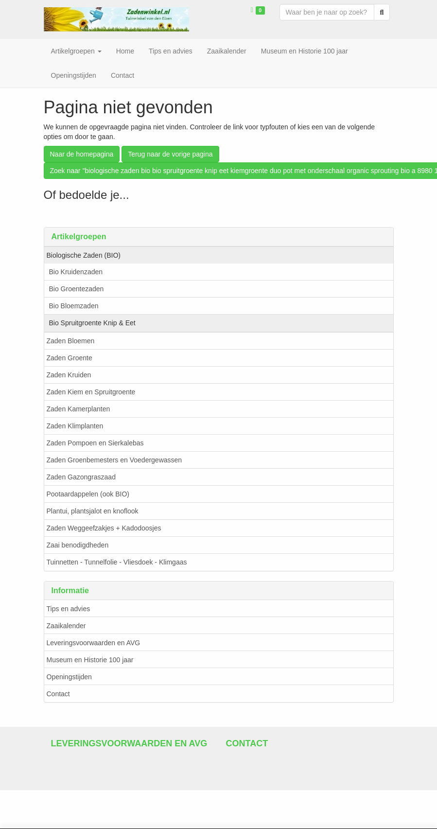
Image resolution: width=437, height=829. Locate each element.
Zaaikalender (66, 626)
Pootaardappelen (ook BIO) (88, 494)
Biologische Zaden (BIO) (84, 255)
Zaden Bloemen (71, 341)
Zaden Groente (69, 358)
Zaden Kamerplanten (78, 409)
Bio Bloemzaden (74, 306)
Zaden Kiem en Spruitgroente (91, 392)
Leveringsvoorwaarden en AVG (93, 643)
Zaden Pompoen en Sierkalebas (95, 443)
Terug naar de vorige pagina (170, 154)
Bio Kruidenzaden (76, 272)
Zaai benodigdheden (78, 545)
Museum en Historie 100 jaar (90, 660)
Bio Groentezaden (76, 289)
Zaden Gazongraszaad (81, 477)
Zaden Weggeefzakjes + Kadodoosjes (104, 528)
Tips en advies (68, 609)
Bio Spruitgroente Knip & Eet (92, 323)
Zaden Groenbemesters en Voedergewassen (114, 460)
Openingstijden (69, 677)
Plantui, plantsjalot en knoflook (93, 511)
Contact (58, 694)
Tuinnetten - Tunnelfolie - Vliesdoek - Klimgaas (117, 562)
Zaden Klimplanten (75, 426)
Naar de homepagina (82, 154)
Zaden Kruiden (69, 375)
